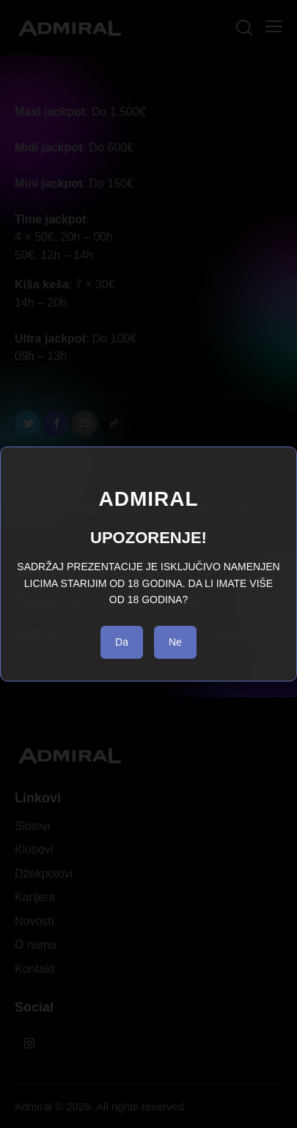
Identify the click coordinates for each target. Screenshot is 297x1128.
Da (121, 642)
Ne (175, 642)
